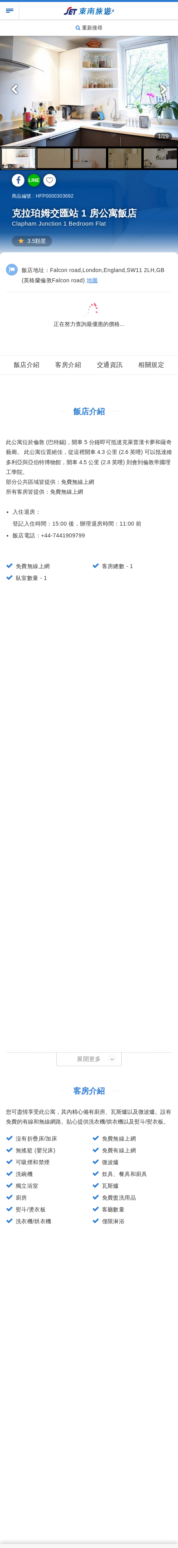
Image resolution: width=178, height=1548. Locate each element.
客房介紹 (68, 364)
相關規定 (151, 364)
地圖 (92, 280)
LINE (33, 180)
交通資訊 (110, 364)
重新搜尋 (89, 28)
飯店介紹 (27, 364)
